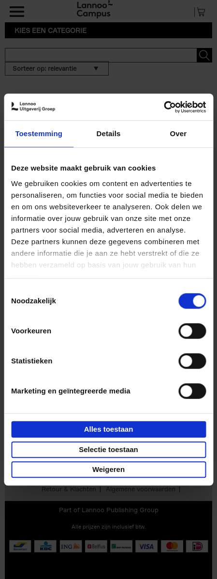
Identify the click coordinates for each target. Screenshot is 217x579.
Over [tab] (178, 133)
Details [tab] (109, 133)
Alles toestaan (108, 429)
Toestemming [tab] (38, 133)
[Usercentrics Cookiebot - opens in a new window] (163, 107)
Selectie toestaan (108, 449)
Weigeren (108, 469)
